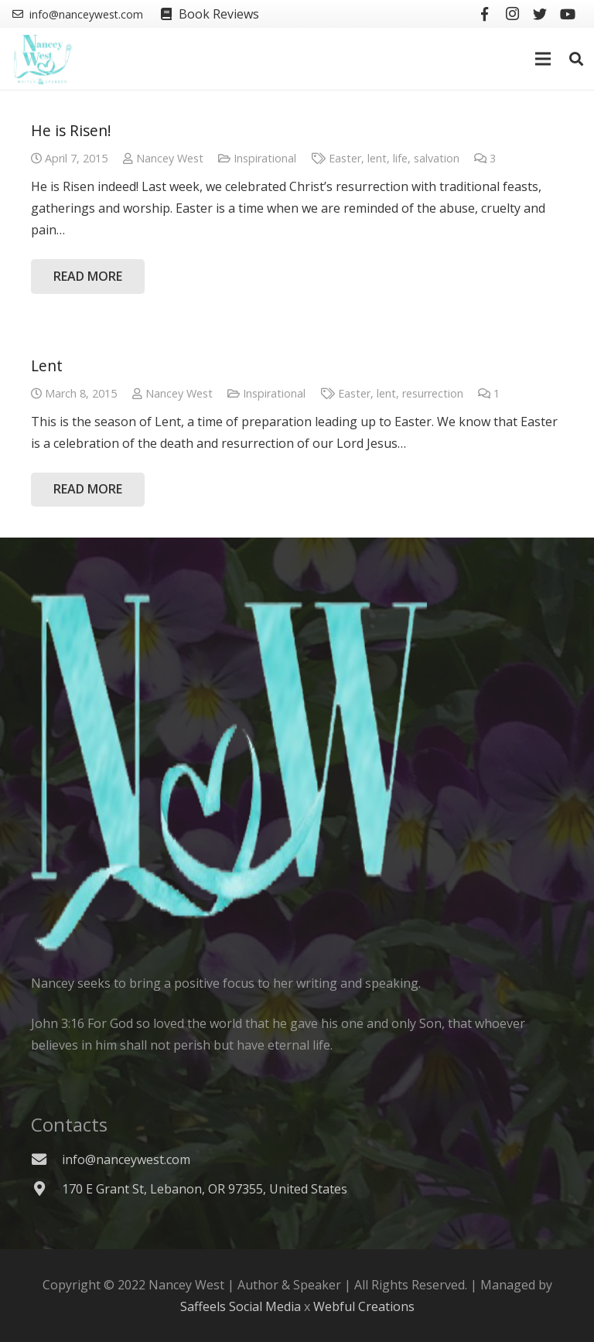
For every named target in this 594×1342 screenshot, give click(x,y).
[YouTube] (568, 14)
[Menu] (544, 58)
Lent (47, 365)
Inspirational (265, 158)
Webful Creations (364, 1306)
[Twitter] (540, 14)
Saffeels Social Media (240, 1306)
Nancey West (169, 158)
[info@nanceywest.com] (46, 1159)
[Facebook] (484, 14)
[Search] (576, 59)
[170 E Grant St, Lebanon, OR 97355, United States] (46, 1188)
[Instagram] (512, 14)
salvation (436, 158)
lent (377, 158)
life (400, 158)
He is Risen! (71, 130)
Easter (345, 158)
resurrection (432, 393)
